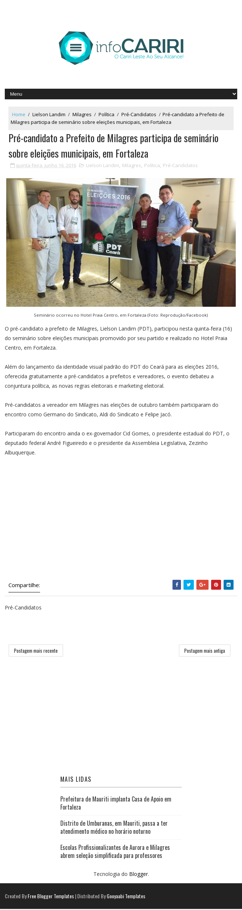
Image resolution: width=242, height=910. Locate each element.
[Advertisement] (121, 519)
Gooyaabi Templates (126, 897)
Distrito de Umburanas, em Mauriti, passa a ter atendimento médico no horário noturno (114, 828)
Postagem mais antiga (204, 651)
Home (18, 114)
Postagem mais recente (36, 651)
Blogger (138, 875)
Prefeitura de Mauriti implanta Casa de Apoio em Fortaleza (115, 804)
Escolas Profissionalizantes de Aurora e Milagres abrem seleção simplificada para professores (115, 852)
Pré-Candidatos (138, 114)
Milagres (82, 114)
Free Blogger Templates (51, 897)
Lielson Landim (48, 114)
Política (106, 114)
